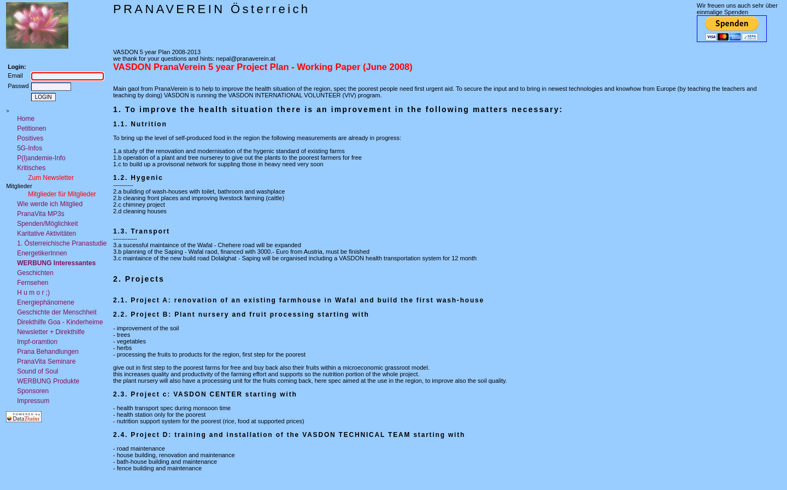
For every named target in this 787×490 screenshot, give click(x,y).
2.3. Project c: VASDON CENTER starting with (205, 394)
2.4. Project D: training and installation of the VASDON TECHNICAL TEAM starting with (289, 435)
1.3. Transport (141, 231)
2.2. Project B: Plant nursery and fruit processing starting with (241, 314)
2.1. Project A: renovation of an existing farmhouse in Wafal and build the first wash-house (298, 300)
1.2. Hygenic (138, 178)
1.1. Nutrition (140, 124)
